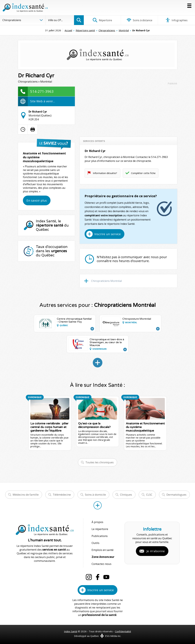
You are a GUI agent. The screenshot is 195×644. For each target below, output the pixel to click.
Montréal (124, 30)
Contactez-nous (101, 564)
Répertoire (102, 20)
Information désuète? (105, 173)
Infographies (176, 20)
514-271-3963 (42, 91)
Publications (100, 536)
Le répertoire (100, 529)
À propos (97, 522)
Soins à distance (139, 20)
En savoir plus (36, 200)
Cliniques (126, 494)
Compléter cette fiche (143, 173)
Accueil (68, 30)
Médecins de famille (26, 494)
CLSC (149, 494)
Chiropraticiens (107, 30)
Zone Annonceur (103, 557)
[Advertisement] (128, 109)
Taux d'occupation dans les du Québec (52, 251)
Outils (95, 543)
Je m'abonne (155, 551)
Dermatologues (176, 494)
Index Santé (70, 631)
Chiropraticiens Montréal (106, 281)
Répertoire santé (85, 30)
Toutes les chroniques (99, 462)
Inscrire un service (107, 234)
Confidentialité (123, 631)
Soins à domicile (95, 494)
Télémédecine (62, 494)
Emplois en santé (102, 550)
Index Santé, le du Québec (52, 225)
